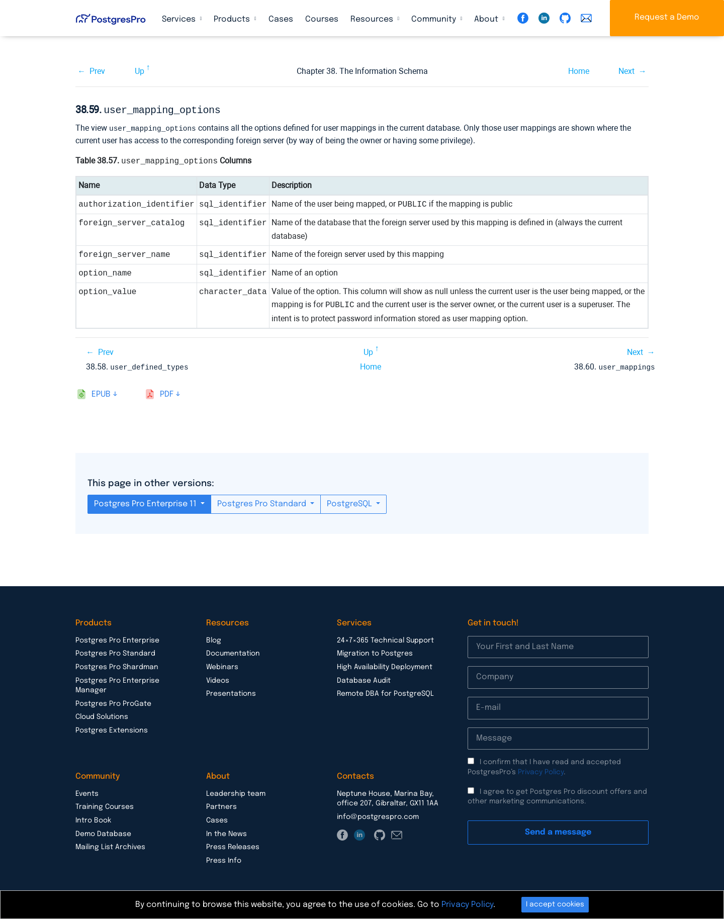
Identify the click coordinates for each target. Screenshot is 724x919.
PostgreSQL (350, 502)
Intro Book (93, 818)
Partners (221, 804)
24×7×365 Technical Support (385, 638)
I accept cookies (555, 904)
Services (180, 19)
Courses (321, 19)
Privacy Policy (541, 770)
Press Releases (232, 845)
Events (87, 791)
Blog (213, 638)
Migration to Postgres (375, 651)
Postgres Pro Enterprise (117, 638)
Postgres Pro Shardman (116, 665)
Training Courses (104, 804)
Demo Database (103, 832)
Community (434, 19)
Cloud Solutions (101, 714)
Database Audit (364, 678)
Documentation (233, 651)
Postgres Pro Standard (262, 502)
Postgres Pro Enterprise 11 (146, 502)
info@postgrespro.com (378, 814)
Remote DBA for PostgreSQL (385, 691)
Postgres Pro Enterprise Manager (117, 683)
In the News (226, 832)
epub (101, 392)
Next (626, 71)
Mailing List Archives (110, 845)
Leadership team (235, 791)
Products (233, 19)
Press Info (223, 858)
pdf (166, 392)
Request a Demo (667, 17)
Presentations (231, 691)
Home (578, 71)
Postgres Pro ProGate (113, 701)
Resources (372, 19)
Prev (97, 71)
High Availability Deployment (384, 665)
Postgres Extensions (111, 728)
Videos (217, 678)
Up (139, 71)
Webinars (222, 665)
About (487, 19)
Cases (280, 19)
